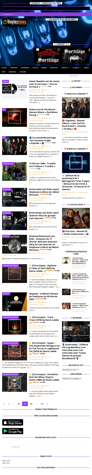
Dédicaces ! (54, 68)
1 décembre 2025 (69, 192)
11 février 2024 (35, 274)
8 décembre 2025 (69, 237)
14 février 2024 (35, 90)
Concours (12, 72)
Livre (3, 72)
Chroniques (25, 68)
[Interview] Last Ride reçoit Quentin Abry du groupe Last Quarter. (44, 215)
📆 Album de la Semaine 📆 (76, 149)
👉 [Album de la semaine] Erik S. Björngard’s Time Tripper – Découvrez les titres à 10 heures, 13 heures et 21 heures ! (76, 182)
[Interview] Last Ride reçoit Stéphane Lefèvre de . (44, 192)
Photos (35, 68)
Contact (64, 68)
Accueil (4, 68)
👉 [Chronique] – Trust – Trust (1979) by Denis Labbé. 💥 (44, 320)
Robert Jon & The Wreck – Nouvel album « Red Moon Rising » (43, 112)
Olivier (46, 90)
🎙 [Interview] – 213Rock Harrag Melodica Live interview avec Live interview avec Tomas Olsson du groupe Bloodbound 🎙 (75, 351)
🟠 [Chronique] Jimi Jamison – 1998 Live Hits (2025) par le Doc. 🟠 (80, 305)
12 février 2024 (35, 198)
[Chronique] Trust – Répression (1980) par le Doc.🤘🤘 (80, 291)
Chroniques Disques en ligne (76, 252)
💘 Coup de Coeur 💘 (76, 204)
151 (19, 404)
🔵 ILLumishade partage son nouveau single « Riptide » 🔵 (42, 140)
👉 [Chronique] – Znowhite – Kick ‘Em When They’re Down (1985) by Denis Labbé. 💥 (44, 378)
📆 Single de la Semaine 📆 (76, 94)
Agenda (44, 68)
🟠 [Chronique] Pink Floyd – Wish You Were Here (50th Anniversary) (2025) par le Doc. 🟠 (80, 276)
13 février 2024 (35, 118)
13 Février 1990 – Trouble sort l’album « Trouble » (42, 166)
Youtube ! (22, 72)
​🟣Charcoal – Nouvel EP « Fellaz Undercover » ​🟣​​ (75, 232)
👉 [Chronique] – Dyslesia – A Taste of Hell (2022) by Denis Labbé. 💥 (44, 268)
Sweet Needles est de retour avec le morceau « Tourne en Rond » (44, 84)
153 (31, 404)
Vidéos (86, 68)
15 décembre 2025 (79, 266)
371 (42, 404)
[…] (38, 102)
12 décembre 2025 (70, 132)
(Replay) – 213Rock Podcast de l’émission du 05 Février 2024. (43, 296)
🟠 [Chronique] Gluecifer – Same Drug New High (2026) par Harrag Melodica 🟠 (80, 260)
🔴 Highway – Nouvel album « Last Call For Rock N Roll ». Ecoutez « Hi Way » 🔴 (74, 124)
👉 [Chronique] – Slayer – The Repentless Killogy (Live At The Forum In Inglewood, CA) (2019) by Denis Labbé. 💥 (44, 348)
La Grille (76, 68)
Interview (13, 68)
